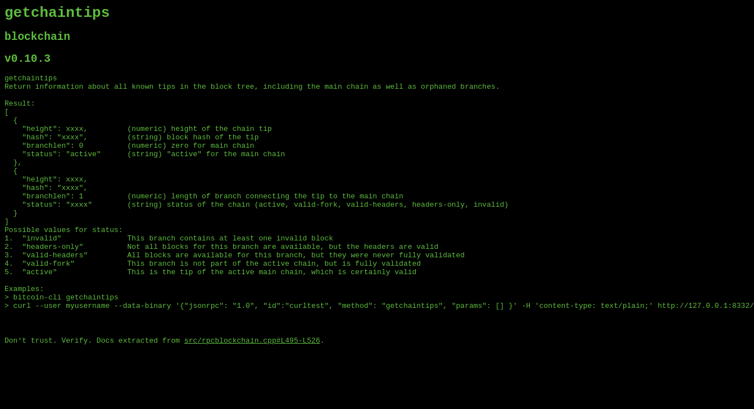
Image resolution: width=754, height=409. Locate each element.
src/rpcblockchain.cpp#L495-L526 (252, 399)
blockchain (37, 41)
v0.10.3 (27, 66)
